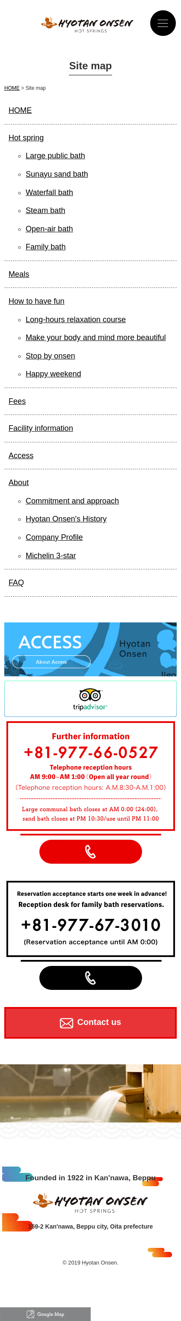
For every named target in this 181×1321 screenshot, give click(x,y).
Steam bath (45, 210)
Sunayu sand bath (57, 174)
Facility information (41, 428)
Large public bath (55, 155)
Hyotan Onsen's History (66, 519)
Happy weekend (53, 374)
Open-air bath (49, 229)
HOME (12, 88)
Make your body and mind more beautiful (96, 337)
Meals (19, 274)
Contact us (90, 1022)
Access (21, 455)
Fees (17, 401)
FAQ (16, 582)
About (19, 482)
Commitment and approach (72, 501)
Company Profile (54, 537)
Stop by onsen (50, 356)
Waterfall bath (49, 192)
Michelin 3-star (51, 555)
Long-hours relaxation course (76, 319)
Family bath (45, 247)
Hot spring (26, 137)
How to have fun (37, 301)
